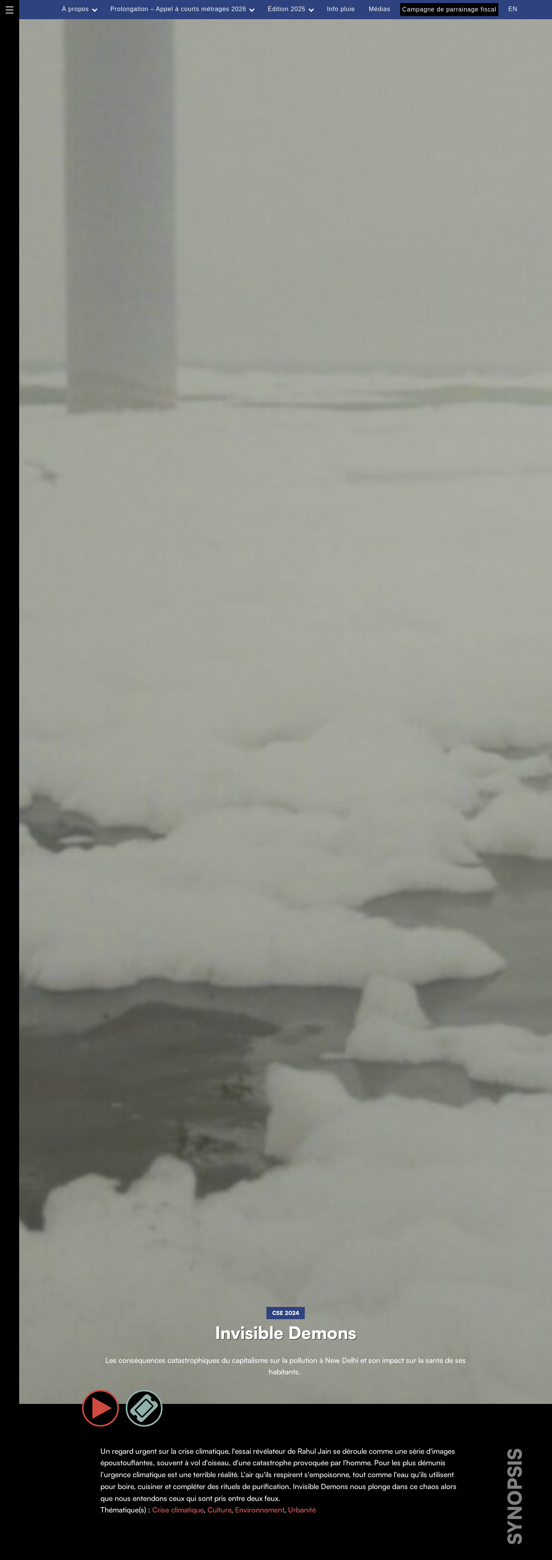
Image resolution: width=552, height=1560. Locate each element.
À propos (75, 9)
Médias (379, 9)
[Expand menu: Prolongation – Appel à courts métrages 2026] (252, 9)
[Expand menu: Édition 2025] (311, 9)
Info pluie (341, 9)
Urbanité (302, 1509)
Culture (219, 1509)
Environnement (259, 1509)
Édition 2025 (287, 9)
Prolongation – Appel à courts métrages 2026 (178, 9)
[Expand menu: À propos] (94, 9)
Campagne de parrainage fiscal (449, 9)
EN (513, 9)
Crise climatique (178, 1509)
